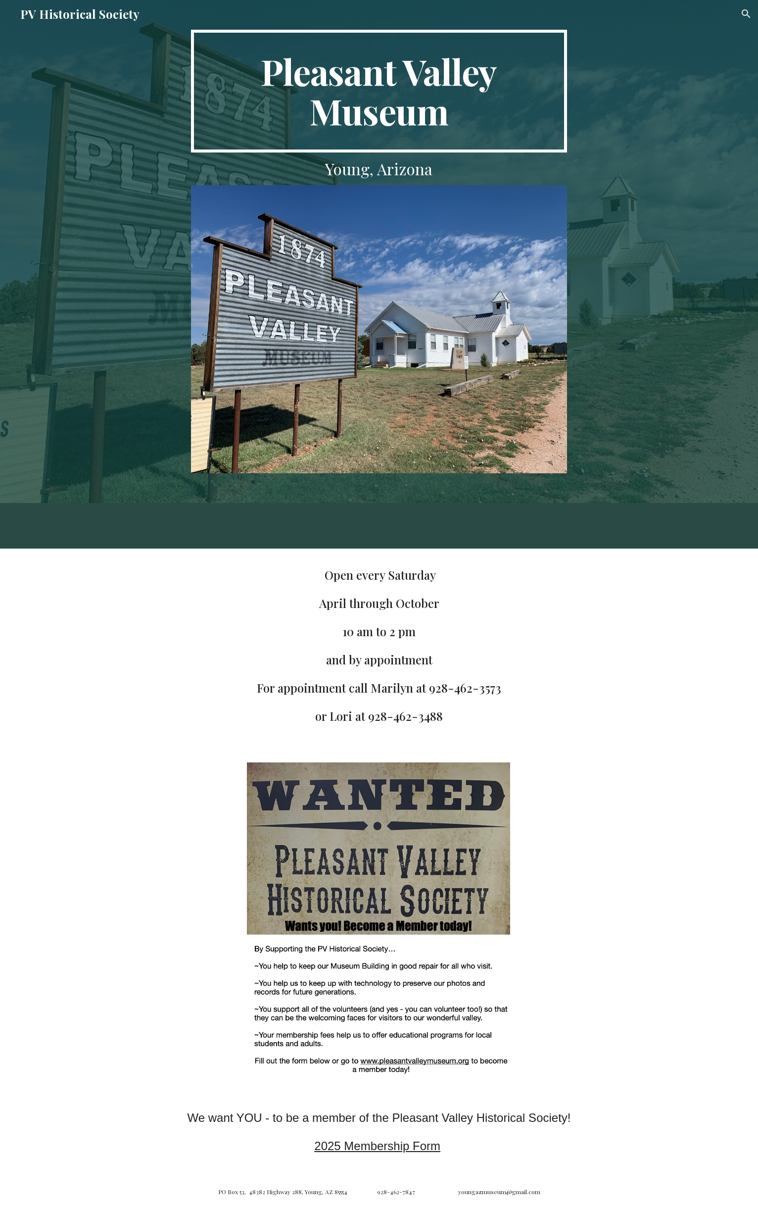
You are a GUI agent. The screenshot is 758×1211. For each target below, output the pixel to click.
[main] (379, 91)
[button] (746, 14)
